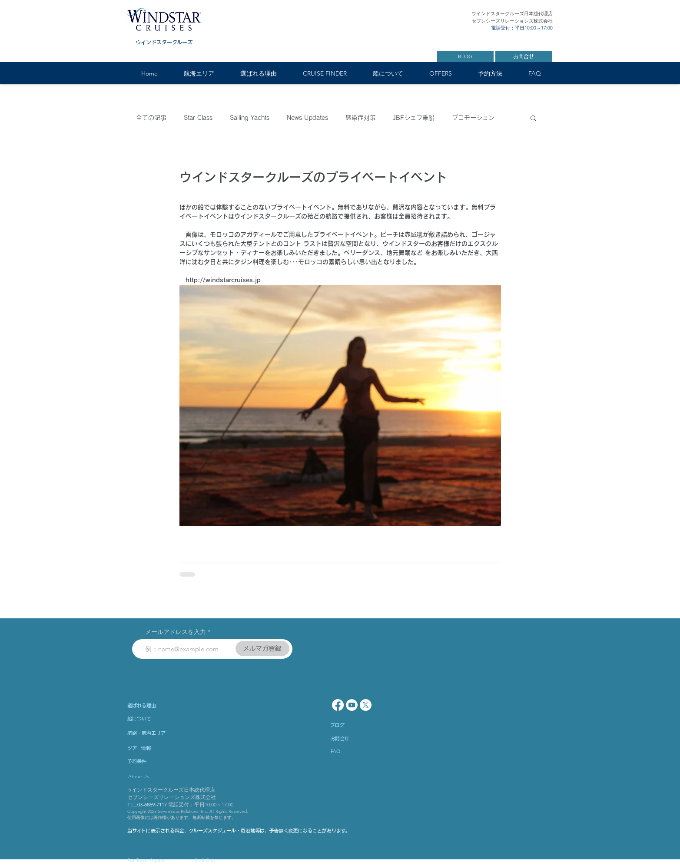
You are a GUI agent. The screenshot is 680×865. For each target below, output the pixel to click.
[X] (366, 705)
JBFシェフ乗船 (414, 118)
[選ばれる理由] (165, 705)
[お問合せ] (523, 56)
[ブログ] (365, 725)
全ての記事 (151, 118)
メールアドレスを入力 (175, 632)
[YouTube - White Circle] (352, 705)
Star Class (198, 118)
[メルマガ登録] (262, 648)
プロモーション (473, 118)
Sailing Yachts (249, 118)
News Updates (307, 118)
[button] (199, 73)
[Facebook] (338, 705)
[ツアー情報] (162, 748)
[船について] (170, 718)
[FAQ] (356, 751)
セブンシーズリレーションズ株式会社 (171, 797)
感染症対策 (360, 118)
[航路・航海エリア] (170, 733)
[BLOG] (465, 56)
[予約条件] (162, 761)
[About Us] (166, 776)
